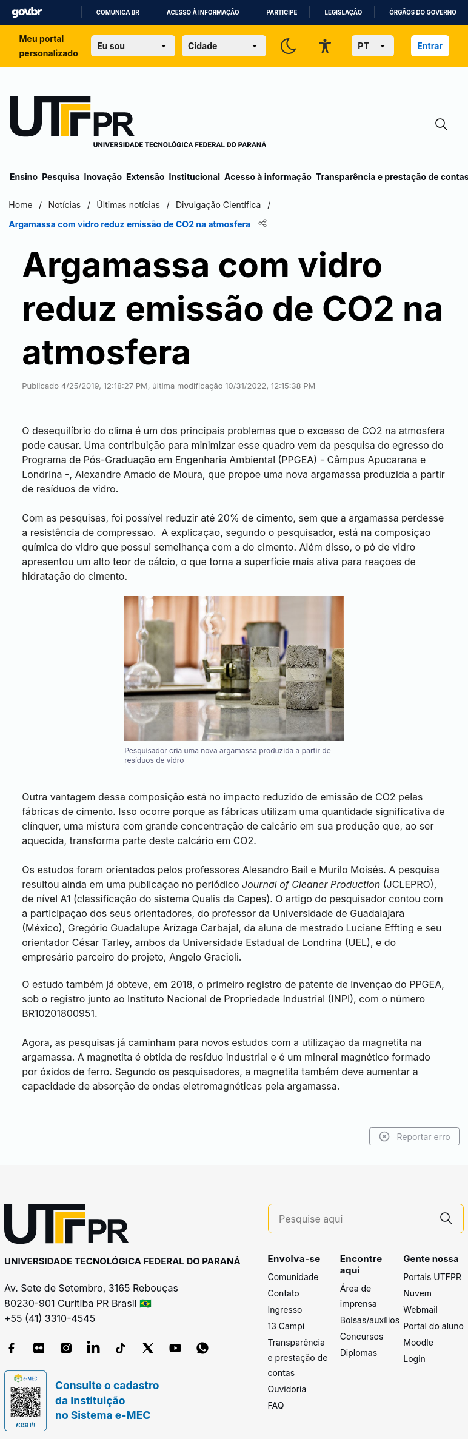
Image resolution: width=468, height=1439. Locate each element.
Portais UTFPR (432, 1266)
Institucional (194, 177)
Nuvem (417, 1282)
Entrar (430, 46)
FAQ (276, 1394)
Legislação (343, 12)
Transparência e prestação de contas (298, 1346)
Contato (283, 1282)
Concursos (362, 1326)
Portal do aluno (433, 1315)
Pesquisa (60, 177)
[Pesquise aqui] (354, 1208)
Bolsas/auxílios (369, 1309)
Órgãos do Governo (422, 12)
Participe (282, 12)
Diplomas (358, 1342)
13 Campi (286, 1315)
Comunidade (293, 1266)
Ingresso (285, 1298)
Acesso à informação (203, 12)
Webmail (420, 1298)
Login (414, 1348)
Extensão (145, 177)
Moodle (418, 1331)
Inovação (103, 177)
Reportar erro (413, 1126)
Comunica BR (117, 12)
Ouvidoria (287, 1378)
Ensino (24, 177)
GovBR (27, 12)
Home (21, 205)
